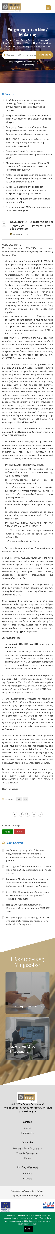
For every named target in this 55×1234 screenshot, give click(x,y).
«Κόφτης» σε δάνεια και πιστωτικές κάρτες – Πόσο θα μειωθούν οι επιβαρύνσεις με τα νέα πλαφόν (28, 118)
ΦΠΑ (19, 43)
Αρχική (9, 40)
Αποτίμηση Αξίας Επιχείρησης (27, 1148)
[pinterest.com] (27, 814)
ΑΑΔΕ (19, 799)
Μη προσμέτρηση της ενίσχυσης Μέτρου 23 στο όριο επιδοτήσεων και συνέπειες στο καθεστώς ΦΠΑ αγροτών (27, 166)
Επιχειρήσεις (28, 65)
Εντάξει (28, 1229)
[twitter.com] (15, 814)
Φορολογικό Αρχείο (25, 40)
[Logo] (27, 1098)
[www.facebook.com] (21, 814)
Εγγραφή (27, 1178)
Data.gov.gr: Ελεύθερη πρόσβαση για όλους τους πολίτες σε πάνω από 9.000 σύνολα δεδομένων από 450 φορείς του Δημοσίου (27, 130)
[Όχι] (51, 1224)
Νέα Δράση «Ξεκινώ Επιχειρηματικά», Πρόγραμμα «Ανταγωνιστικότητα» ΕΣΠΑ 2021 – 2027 (29, 154)
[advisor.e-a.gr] (40, 814)
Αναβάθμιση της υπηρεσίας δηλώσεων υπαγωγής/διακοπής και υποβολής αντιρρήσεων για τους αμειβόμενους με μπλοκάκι (25, 855)
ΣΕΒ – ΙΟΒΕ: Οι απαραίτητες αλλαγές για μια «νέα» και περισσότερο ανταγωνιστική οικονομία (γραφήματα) (27, 142)
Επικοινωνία (27, 1133)
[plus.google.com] (34, 814)
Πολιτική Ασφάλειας (20, 1191)
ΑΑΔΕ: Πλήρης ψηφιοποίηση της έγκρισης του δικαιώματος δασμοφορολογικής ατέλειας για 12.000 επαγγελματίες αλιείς (29, 178)
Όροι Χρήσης (37, 1191)
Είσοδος (27, 1173)
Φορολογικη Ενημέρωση (38, 62)
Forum (27, 1158)
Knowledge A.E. (35, 1195)
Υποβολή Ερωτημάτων (27, 1153)
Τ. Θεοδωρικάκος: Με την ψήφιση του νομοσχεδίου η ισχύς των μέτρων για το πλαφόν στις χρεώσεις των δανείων (26, 190)
